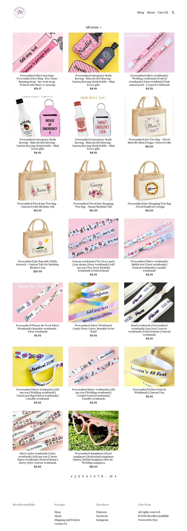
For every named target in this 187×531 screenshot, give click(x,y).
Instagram (102, 520)
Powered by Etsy (148, 520)
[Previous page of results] (72, 476)
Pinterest (101, 512)
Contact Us (60, 523)
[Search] (173, 13)
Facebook (102, 516)
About (151, 12)
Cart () (163, 12)
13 (111, 476)
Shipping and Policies (67, 520)
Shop (140, 12)
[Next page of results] (115, 476)
